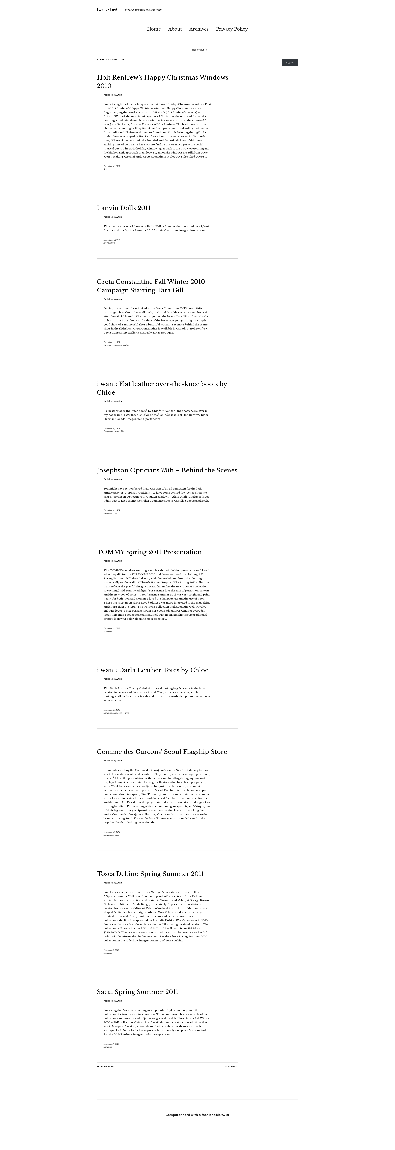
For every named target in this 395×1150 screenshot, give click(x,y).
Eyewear (107, 521)
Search (290, 62)
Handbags (118, 721)
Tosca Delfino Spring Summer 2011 (160, 890)
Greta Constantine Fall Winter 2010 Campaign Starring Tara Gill (161, 285)
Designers (108, 431)
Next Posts (231, 1083)
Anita (119, 95)
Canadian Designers (112, 345)
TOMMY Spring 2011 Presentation (159, 560)
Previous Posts (106, 1083)
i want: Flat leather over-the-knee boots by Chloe (157, 387)
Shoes (123, 431)
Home (154, 29)
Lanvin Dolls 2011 (129, 207)
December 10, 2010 (112, 849)
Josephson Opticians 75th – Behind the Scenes (167, 474)
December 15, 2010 (112, 166)
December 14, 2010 (112, 240)
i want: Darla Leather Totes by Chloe (163, 678)
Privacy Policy (232, 29)
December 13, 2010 (112, 637)
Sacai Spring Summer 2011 (145, 1008)
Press (115, 521)
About (175, 29)
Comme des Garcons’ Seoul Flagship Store (163, 764)
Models (126, 345)
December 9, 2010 (111, 967)
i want (116, 431)
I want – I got (107, 9)
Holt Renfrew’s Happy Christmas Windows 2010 (157, 81)
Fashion (111, 243)
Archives (199, 29)
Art (105, 169)
